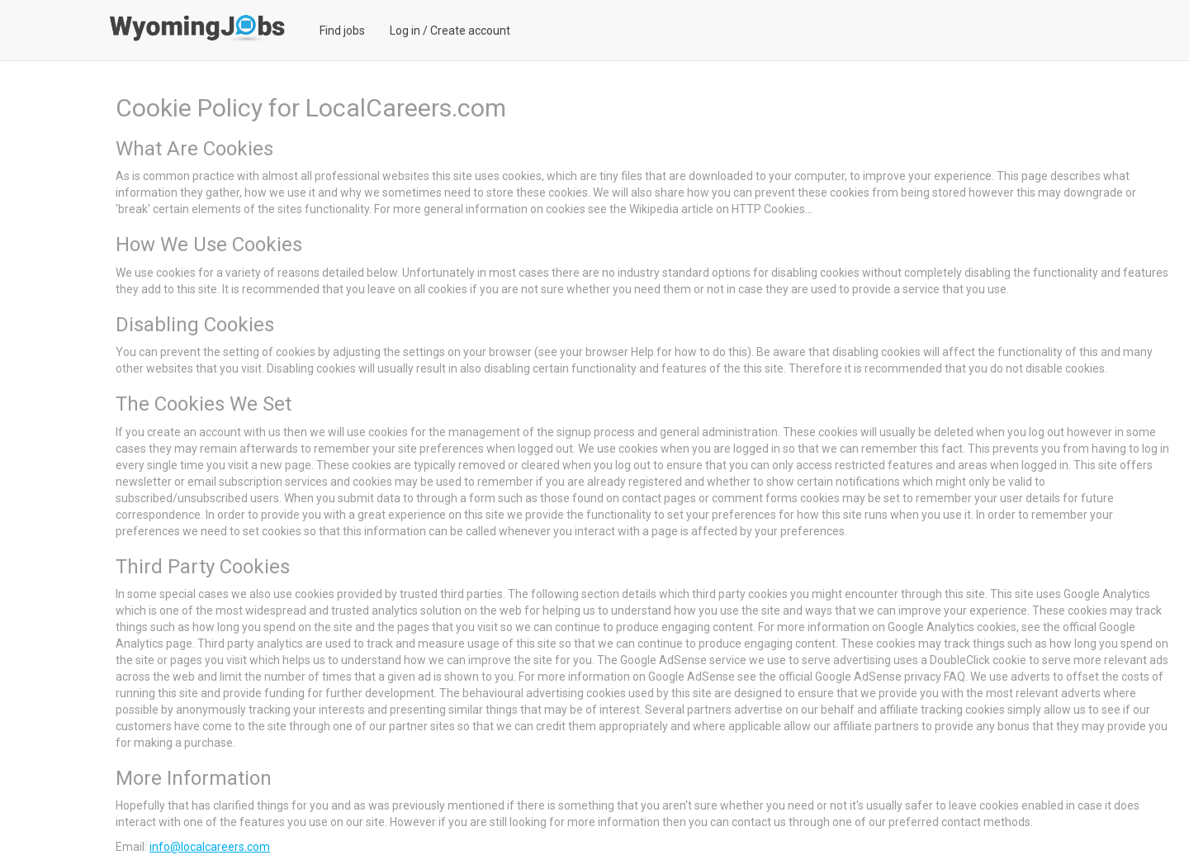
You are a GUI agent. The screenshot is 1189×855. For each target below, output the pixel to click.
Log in (405, 30)
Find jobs (342, 30)
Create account (470, 30)
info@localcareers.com (209, 846)
